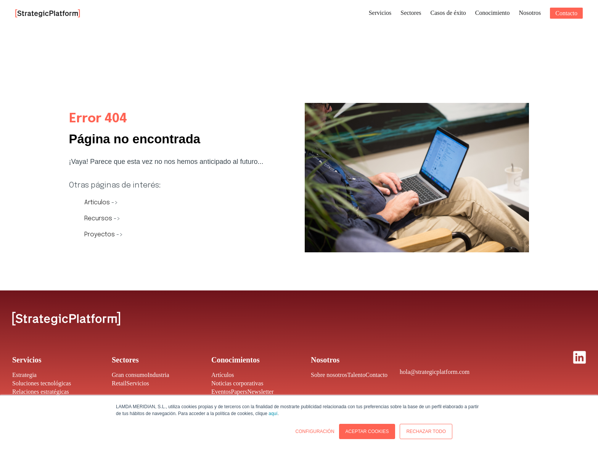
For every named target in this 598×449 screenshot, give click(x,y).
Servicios (380, 13)
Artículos (97, 202)
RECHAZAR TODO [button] (426, 431)
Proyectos (100, 234)
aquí (272, 413)
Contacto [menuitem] (376, 375)
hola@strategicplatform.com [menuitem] (434, 372)
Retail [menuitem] (119, 383)
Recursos (99, 218)
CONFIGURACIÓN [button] (315, 431)
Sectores (410, 13)
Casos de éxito (448, 13)
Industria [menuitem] (158, 375)
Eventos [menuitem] (221, 391)
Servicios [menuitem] (137, 383)
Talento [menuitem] (356, 375)
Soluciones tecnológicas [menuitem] (41, 383)
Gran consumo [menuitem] (130, 375)
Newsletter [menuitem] (260, 391)
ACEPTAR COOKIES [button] (367, 431)
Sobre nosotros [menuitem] (329, 375)
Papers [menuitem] (239, 391)
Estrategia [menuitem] (24, 375)
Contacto (566, 13)
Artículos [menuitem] (222, 375)
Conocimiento (492, 13)
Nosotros (530, 13)
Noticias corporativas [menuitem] (237, 383)
